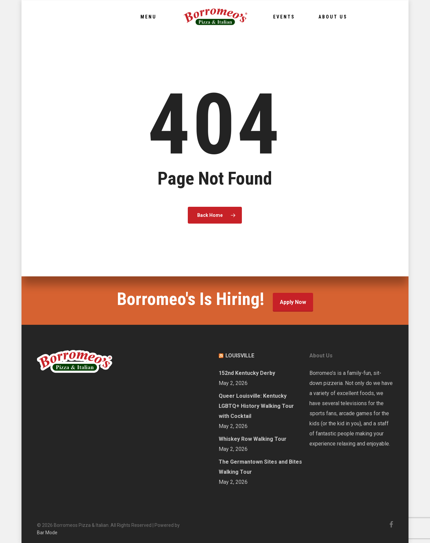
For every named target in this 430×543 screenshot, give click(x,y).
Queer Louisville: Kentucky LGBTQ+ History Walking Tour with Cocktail (256, 406)
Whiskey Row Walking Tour (253, 439)
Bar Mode (47, 532)
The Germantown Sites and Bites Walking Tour (260, 467)
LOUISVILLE (239, 355)
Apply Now (293, 302)
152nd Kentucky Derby (247, 373)
